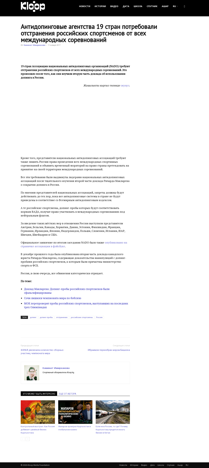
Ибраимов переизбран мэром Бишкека (109, 350)
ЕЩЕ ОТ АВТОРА (67, 394)
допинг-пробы (46, 317)
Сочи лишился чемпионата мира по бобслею (52, 298)
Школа (138, 6)
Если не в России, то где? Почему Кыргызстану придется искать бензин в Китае (112, 429)
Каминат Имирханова (34, 45)
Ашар (165, 6)
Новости (84, 6)
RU (175, 6)
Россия (99, 317)
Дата (126, 6)
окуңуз (125, 85)
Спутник (152, 6)
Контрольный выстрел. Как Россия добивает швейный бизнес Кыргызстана (38, 429)
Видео (114, 6)
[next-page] (28, 439)
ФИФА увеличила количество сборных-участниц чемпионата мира (42, 352)
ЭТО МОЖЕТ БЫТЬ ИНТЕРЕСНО (39, 394)
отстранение (61, 317)
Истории (100, 6)
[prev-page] (23, 439)
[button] (184, 6)
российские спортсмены (82, 317)
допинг (33, 317)
